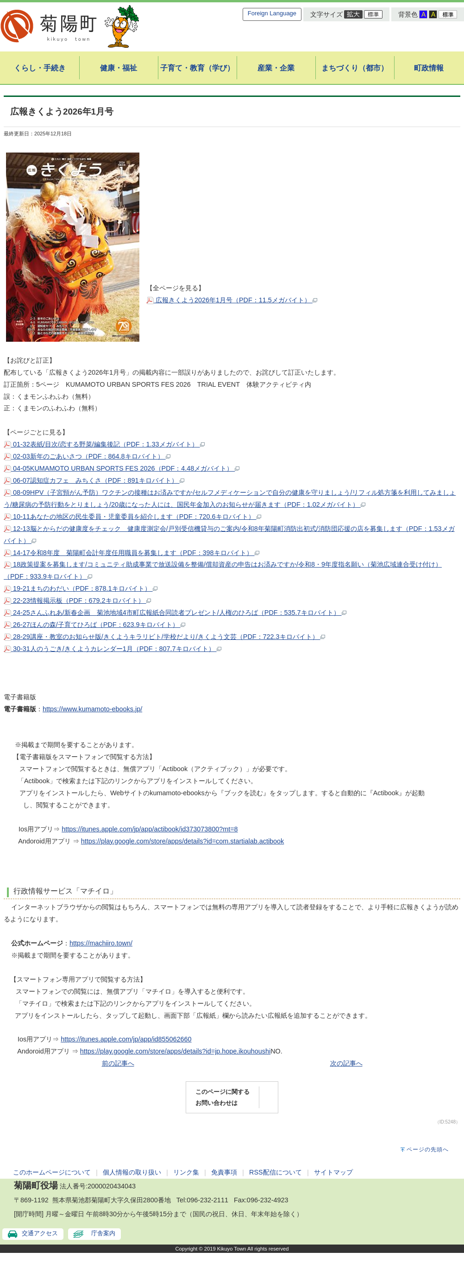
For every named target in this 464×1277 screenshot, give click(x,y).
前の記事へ (118, 1063)
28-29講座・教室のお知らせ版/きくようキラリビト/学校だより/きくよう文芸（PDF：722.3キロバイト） (164, 636)
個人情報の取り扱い (132, 1172)
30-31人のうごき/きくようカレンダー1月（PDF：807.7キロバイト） (112, 648)
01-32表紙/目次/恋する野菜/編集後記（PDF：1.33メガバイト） (104, 444)
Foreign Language (272, 13)
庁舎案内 (103, 1233)
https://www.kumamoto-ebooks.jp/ (92, 709)
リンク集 (186, 1172)
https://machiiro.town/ (100, 943)
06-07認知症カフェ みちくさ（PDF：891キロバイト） (94, 480)
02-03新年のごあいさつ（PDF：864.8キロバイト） (87, 456)
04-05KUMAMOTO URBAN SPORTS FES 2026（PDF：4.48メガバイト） (121, 468)
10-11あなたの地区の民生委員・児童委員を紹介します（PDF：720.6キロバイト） (132, 516)
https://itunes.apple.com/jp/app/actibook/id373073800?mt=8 (150, 829)
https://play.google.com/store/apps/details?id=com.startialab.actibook (182, 841)
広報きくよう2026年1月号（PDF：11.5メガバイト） (231, 300)
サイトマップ (333, 1172)
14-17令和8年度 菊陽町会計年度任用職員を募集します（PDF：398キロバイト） (131, 552)
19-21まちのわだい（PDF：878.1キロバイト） (80, 588)
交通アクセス (40, 1233)
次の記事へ (346, 1063)
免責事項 (224, 1172)
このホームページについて (52, 1172)
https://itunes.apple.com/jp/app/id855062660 (126, 1039)
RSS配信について (275, 1172)
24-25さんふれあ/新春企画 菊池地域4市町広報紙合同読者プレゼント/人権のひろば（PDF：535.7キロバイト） (175, 612)
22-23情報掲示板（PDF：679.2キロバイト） (77, 600)
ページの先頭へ (428, 1149)
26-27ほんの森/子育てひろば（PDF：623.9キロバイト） (94, 624)
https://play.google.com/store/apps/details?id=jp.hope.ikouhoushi (175, 1051)
